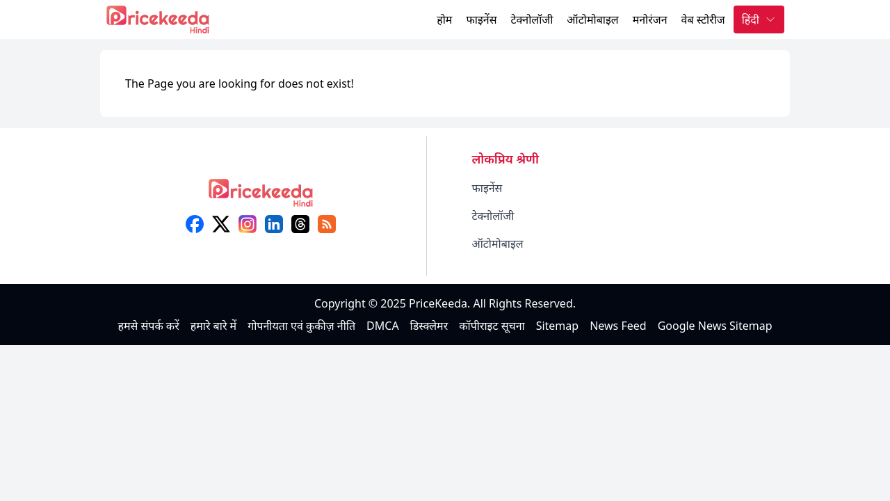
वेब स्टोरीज (703, 19)
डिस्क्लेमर (429, 325)
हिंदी (759, 19)
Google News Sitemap (715, 325)
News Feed (618, 325)
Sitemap (557, 325)
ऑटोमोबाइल (592, 19)
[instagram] (247, 224)
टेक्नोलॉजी (531, 19)
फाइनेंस (481, 19)
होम (444, 19)
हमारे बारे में (213, 325)
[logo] (261, 197)
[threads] (300, 224)
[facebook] (195, 224)
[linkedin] (274, 224)
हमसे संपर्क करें (148, 325)
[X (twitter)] (221, 224)
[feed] (327, 224)
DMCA (382, 325)
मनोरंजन (650, 19)
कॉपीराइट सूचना (491, 325)
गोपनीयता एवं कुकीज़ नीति (301, 325)
